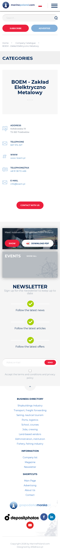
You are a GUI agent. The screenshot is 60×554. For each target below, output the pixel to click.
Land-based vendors (30, 434)
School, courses (30, 424)
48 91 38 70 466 (18, 171)
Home (5, 43)
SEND (50, 362)
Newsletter (30, 467)
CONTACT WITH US (30, 205)
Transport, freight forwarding (30, 410)
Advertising (30, 485)
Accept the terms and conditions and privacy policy (30, 376)
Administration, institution (30, 439)
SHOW (12, 243)
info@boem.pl (17, 184)
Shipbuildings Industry (30, 405)
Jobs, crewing (30, 429)
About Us (30, 490)
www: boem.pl (17, 158)
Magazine (30, 462)
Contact (30, 495)
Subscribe (15, 28)
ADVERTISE (44, 28)
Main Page (30, 480)
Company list (30, 457)
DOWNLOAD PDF (37, 243)
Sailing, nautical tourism (30, 415)
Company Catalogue (26, 43)
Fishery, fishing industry (30, 444)
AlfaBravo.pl (37, 547)
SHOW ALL (32, 256)
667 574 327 (16, 145)
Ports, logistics (30, 420)
